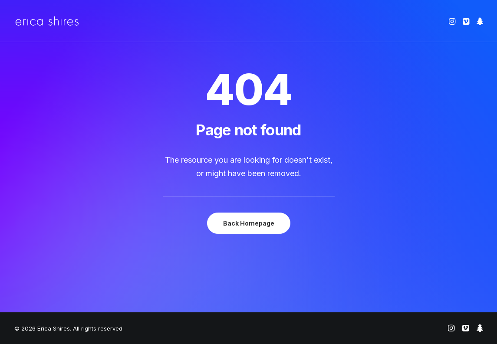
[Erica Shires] (47, 21)
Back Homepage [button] (248, 223)
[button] (453, 21)
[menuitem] (453, 21)
